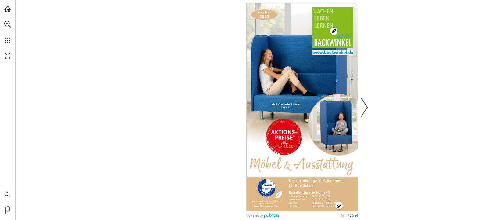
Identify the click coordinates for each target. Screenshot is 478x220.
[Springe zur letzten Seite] (356, 215)
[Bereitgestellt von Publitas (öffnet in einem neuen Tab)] (7, 210)
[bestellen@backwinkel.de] (326, 206)
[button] (7, 24)
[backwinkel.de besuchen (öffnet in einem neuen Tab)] (7, 8)
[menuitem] (7, 32)
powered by (255, 215)
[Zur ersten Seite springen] (342, 215)
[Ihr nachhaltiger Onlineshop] (333, 31)
